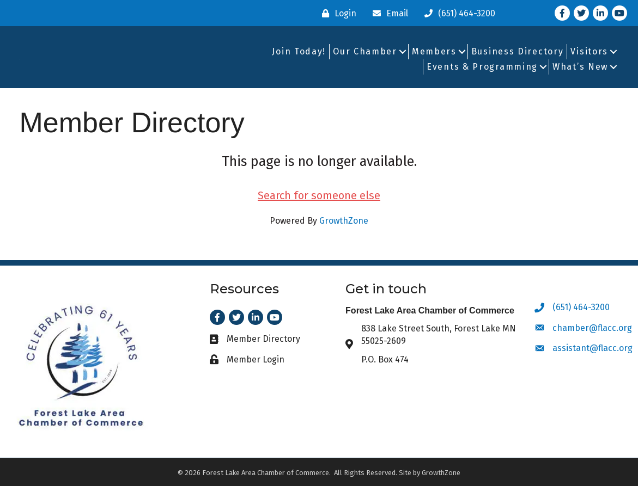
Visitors (589, 51)
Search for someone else (319, 195)
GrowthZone (343, 221)
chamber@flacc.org (592, 328)
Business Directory (517, 51)
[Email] (387, 13)
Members (434, 51)
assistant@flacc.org (592, 348)
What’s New (580, 66)
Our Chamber (365, 51)
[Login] (336, 13)
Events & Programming (482, 66)
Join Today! (299, 51)
